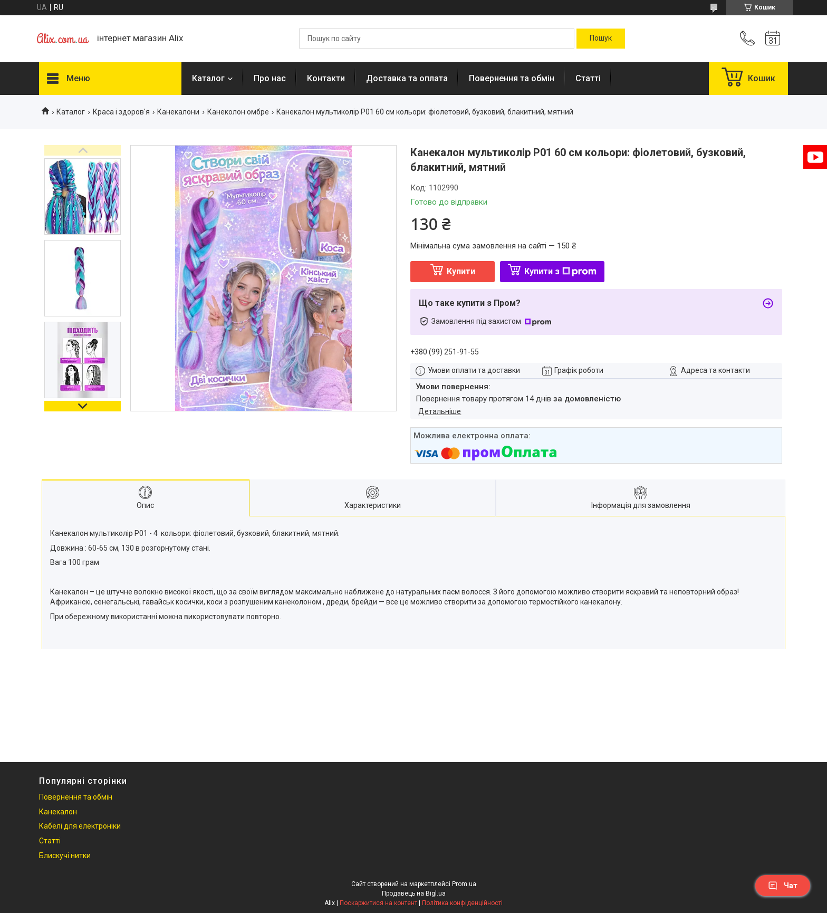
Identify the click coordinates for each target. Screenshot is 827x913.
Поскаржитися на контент (378, 903)
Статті (588, 78)
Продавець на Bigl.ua (414, 893)
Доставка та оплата (407, 78)
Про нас (270, 78)
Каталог (208, 78)
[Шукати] (600, 38)
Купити (461, 271)
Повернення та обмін (511, 78)
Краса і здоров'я (121, 112)
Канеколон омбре (238, 112)
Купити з (560, 271)
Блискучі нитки (65, 855)
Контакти (326, 78)
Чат (782, 885)
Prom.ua (464, 884)
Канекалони (178, 112)
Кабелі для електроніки (80, 826)
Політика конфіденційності (462, 903)
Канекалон (58, 812)
